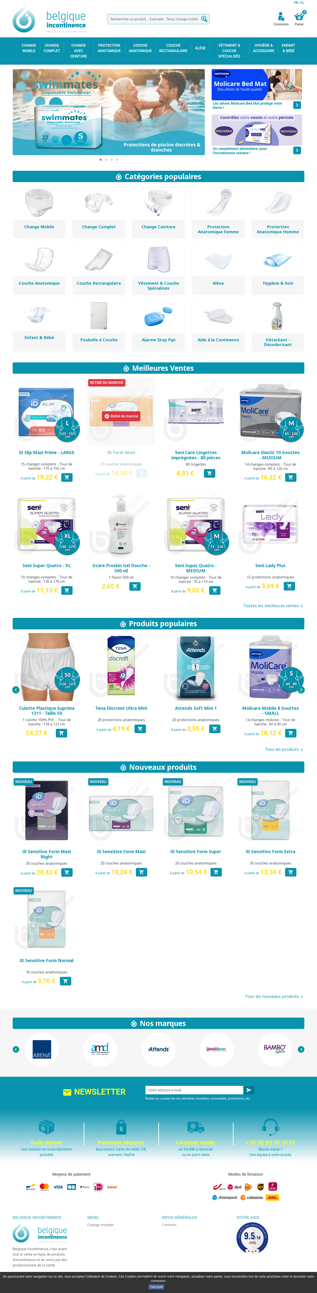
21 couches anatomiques (121, 464)
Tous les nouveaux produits (274, 996)
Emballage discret (176, 1252)
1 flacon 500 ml (121, 577)
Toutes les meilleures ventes (273, 606)
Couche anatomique (103, 1247)
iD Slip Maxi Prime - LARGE (46, 452)
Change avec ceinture (104, 1241)
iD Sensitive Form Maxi (121, 852)
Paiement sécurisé (177, 1247)
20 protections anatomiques (196, 719)
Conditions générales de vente (186, 1236)
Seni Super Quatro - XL (47, 565)
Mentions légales (175, 1230)
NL (302, 3)
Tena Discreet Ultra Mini (121, 708)
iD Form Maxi (121, 452)
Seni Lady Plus (270, 565)
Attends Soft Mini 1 (196, 708)
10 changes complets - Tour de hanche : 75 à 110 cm (196, 579)
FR (296, 3)
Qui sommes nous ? (178, 1241)
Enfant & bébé (98, 1257)
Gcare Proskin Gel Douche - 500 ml (121, 568)
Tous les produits (284, 749)
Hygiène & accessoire (104, 1263)
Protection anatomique (105, 1268)
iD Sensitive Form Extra (270, 852)
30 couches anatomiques (46, 863)
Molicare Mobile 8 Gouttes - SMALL (270, 710)
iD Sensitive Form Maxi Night (46, 854)
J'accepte (156, 1287)
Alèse (91, 1236)
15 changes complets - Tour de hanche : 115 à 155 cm (46, 466)
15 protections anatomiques (270, 577)
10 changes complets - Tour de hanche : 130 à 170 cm (46, 579)
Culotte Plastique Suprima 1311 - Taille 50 (46, 710)
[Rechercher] (158, 19)
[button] (100, 159)
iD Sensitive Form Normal (46, 960)
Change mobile (99, 1230)
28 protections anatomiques (121, 719)
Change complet (100, 1225)
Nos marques (163, 1023)
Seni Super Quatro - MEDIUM (196, 568)
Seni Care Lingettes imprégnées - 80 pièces (195, 455)
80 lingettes (196, 464)
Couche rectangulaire (104, 1252)
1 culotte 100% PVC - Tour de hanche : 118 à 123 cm (46, 722)
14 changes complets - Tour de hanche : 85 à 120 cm (270, 466)
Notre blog (170, 1263)
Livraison (169, 1225)
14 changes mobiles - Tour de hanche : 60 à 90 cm (270, 722)
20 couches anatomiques (121, 863)
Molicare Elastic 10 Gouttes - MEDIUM (270, 455)
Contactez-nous (174, 1257)
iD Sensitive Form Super (195, 852)
